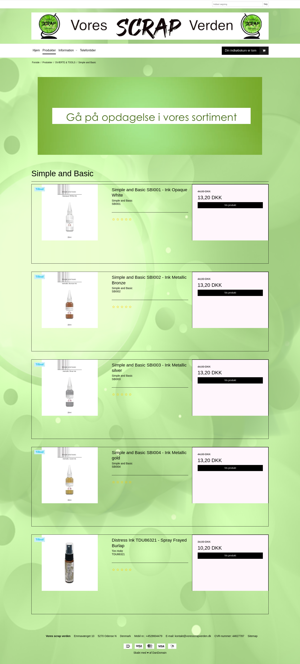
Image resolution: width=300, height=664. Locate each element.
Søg (265, 4)
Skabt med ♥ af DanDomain (150, 652)
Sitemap (252, 636)
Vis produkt (230, 205)
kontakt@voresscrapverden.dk (193, 636)
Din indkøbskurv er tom (247, 51)
